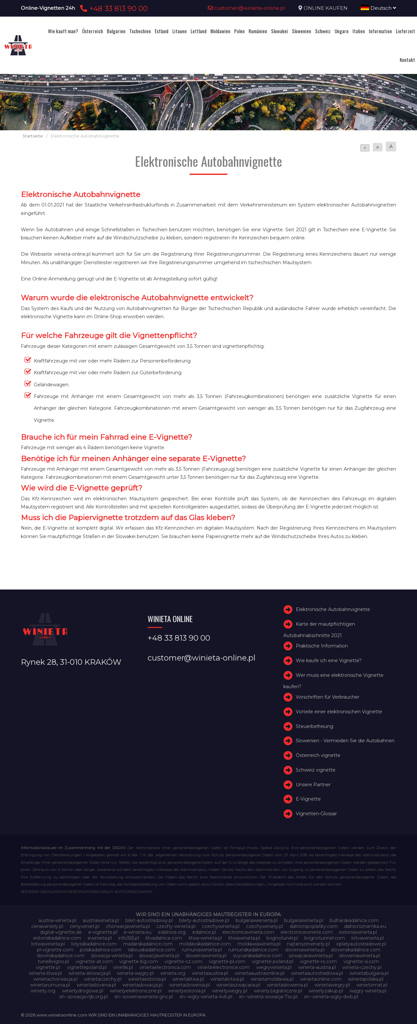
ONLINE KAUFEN (326, 8)
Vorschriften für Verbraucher (327, 697)
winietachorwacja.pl (56, 979)
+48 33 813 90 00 (113, 8)
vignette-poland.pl (272, 961)
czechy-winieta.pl (175, 926)
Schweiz (323, 31)
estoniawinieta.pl (358, 932)
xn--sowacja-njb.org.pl (83, 997)
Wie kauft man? (63, 31)
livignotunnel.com (324, 938)
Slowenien (301, 31)
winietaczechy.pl (103, 979)
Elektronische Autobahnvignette (333, 609)
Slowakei (279, 31)
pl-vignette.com (55, 950)
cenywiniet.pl (84, 926)
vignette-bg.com (138, 961)
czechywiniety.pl (264, 926)
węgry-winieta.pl (368, 991)
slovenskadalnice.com (356, 950)
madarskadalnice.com (148, 944)
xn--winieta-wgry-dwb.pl (331, 997)
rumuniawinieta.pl (202, 950)
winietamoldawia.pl (272, 979)
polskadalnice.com (101, 950)
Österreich (92, 31)
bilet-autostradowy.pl (149, 920)
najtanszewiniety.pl (308, 944)
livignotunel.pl (282, 938)
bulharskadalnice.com (354, 920)
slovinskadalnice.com (60, 956)
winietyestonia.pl (187, 991)
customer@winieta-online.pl (246, 8)
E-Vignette (308, 799)
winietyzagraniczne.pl (278, 991)
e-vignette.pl (102, 932)
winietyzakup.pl (326, 991)
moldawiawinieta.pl (258, 944)
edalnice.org (172, 932)
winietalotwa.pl (227, 979)
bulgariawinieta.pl (303, 920)
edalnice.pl (204, 932)
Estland (161, 31)
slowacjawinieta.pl (159, 956)
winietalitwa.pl (188, 979)
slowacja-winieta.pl (112, 956)
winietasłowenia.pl (287, 985)
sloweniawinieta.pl (206, 956)
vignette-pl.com (227, 961)
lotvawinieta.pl (368, 938)
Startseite (32, 136)
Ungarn (342, 31)
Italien (358, 31)
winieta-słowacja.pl (89, 973)
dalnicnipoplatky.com (314, 926)
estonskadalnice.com (57, 938)
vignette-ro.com (318, 961)
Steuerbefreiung (314, 726)
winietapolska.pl (365, 979)
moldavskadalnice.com (205, 944)
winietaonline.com (320, 979)
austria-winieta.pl (57, 920)
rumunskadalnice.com (253, 950)
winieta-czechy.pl (361, 967)
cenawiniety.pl (47, 926)
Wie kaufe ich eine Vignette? (329, 660)
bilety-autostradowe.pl (204, 920)
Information (380, 31)
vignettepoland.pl (87, 967)
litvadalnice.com (164, 938)
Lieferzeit (405, 31)
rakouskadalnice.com (151, 950)
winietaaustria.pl (210, 973)
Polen (239, 31)
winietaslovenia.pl (96, 985)
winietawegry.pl (332, 985)
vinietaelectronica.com (165, 967)
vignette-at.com (94, 961)
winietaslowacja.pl (142, 985)
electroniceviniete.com (306, 932)
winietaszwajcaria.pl (238, 985)
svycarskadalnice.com (257, 956)
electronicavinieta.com (248, 932)
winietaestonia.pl (147, 979)
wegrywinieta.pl (274, 967)
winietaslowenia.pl (189, 985)
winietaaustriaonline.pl (259, 973)
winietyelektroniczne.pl (136, 991)
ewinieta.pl (100, 938)
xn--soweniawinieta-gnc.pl (143, 997)
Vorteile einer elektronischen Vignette (339, 712)
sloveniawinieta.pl (304, 950)
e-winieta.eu (137, 932)
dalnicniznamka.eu (365, 926)
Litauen (179, 31)
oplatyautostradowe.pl (361, 944)
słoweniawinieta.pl (359, 956)
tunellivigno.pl (53, 961)
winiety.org (43, 991)
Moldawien (220, 31)
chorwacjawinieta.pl (128, 926)
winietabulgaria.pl (369, 973)
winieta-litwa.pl (45, 973)
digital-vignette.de (61, 932)
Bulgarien (116, 31)
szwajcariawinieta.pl (311, 956)
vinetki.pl (123, 967)
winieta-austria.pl (317, 967)
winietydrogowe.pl (82, 991)
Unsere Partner (313, 785)
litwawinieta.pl (244, 938)
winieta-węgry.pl (135, 973)
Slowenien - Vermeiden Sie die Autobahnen (345, 741)
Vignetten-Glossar (316, 814)
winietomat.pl (371, 985)
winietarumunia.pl (50, 985)
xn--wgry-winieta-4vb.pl (206, 997)
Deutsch (378, 8)
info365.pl (128, 938)
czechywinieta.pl (220, 926)
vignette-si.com (361, 961)
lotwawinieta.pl (48, 944)
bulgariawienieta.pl (257, 920)
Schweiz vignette (316, 770)
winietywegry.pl (229, 991)
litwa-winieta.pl (205, 938)
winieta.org (172, 973)
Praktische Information (322, 646)
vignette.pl (48, 967)
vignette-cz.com (183, 961)
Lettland (199, 31)
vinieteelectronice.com (223, 967)
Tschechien (140, 31)
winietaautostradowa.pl (317, 973)
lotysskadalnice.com (94, 944)
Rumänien (258, 31)
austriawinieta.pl (101, 920)
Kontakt (407, 59)
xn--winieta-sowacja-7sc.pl (268, 997)
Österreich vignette (318, 755)
